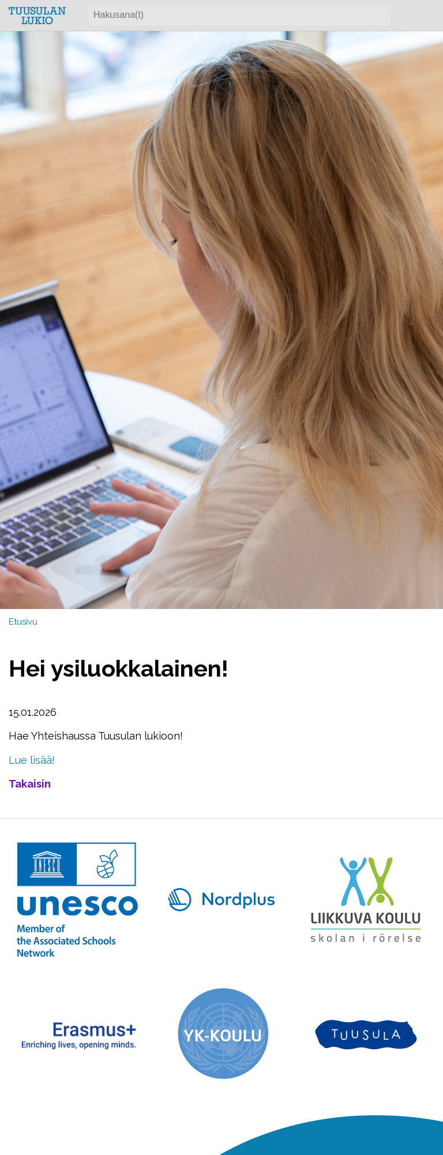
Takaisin (30, 784)
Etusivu (23, 622)
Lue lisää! (32, 760)
